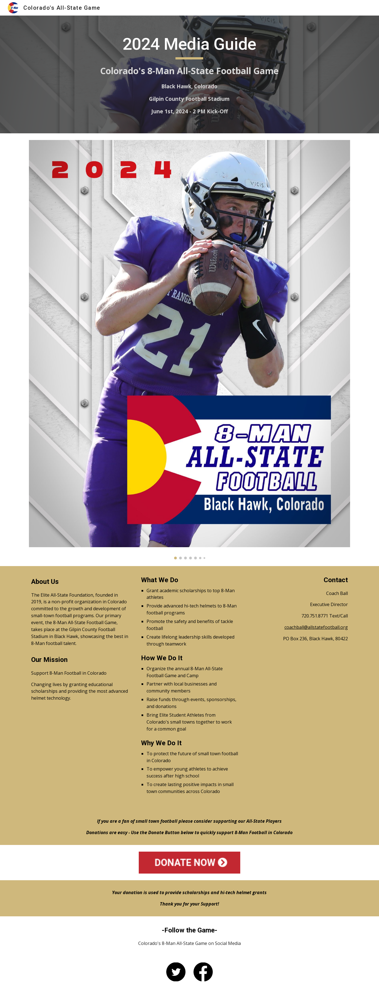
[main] (189, 74)
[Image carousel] (189, 349)
